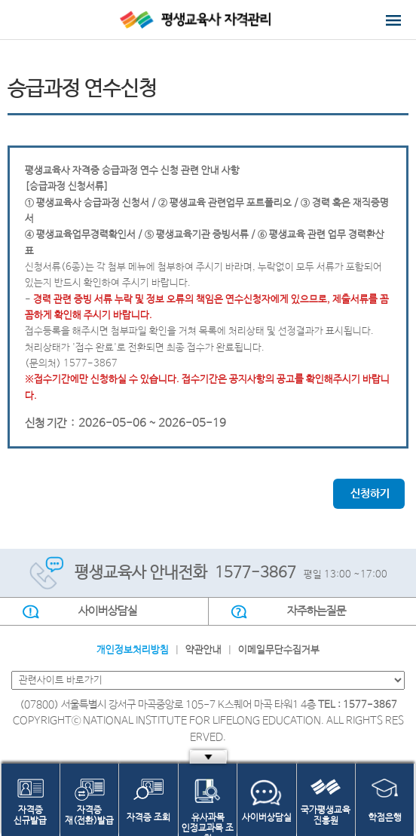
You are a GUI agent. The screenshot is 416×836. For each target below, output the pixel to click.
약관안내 (203, 650)
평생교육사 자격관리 (208, 19)
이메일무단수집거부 (279, 650)
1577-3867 (255, 573)
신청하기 (370, 494)
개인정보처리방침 (132, 650)
